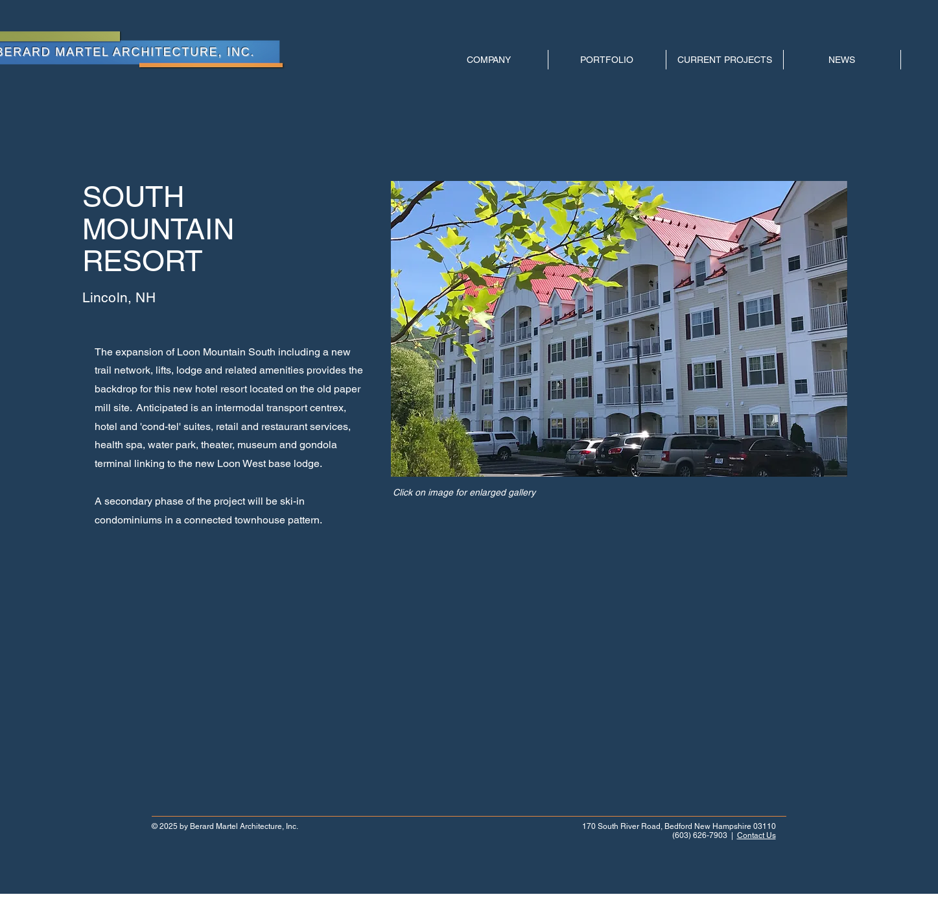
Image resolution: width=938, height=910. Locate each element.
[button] (619, 329)
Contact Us (756, 835)
